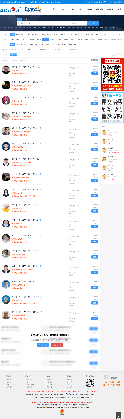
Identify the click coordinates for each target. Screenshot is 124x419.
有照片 (14, 60)
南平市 (100, 39)
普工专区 (29, 382)
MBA (75, 44)
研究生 (64, 44)
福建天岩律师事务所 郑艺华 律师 (78, 405)
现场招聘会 (30, 380)
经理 (34, 27)
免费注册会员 (56, 345)
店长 (85, 27)
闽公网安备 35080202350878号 (56, 407)
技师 (97, 27)
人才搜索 (69, 387)
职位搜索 (49, 384)
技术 (38, 27)
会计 (12, 27)
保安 (57, 27)
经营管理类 (20, 34)
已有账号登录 (43, 345)
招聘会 (89, 9)
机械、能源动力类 (87, 34)
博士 (70, 44)
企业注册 (69, 380)
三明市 (79, 39)
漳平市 (32, 39)
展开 (120, 34)
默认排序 (94, 60)
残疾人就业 (30, 384)
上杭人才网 (24, 2)
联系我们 (119, 2)
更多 (119, 9)
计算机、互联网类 (32, 34)
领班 (110, 27)
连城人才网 (60, 2)
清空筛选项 (118, 55)
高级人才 (23, 60)
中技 (36, 44)
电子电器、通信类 (73, 34)
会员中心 (69, 382)
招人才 (80, 9)
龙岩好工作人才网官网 (13, 2)
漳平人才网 (31, 2)
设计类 (63, 34)
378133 (110, 166)
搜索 (93, 23)
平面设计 (43, 27)
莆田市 (73, 39)
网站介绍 (9, 380)
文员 (8, 27)
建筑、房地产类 (101, 34)
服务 (93, 27)
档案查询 (110, 9)
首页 (54, 9)
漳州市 (93, 39)
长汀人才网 (38, 2)
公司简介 (9, 382)
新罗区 (18, 39)
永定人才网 (53, 2)
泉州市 (86, 39)
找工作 (71, 9)
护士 (106, 27)
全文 (19, 19)
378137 (110, 130)
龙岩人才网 (3, 2)
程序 (20, 27)
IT (27, 27)
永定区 (25, 39)
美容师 (101, 27)
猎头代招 (99, 9)
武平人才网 (45, 2)
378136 (110, 139)
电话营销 (79, 27)
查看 (94, 73)
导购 (24, 27)
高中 (31, 44)
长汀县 (39, 39)
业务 (16, 27)
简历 (25, 19)
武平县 (52, 39)
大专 (47, 44)
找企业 (62, 9)
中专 (42, 44)
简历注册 (49, 380)
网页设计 (62, 27)
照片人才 (69, 384)
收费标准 (114, 2)
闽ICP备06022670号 (40, 407)
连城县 (59, 39)
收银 (89, 27)
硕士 (58, 44)
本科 (52, 44)
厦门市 (66, 39)
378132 (110, 174)
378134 (110, 157)
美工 (30, 27)
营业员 (68, 27)
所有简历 (6, 60)
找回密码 (29, 387)
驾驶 (53, 27)
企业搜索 (49, 382)
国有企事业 (50, 387)
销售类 (56, 34)
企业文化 (9, 384)
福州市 (107, 39)
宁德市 (113, 39)
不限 (12, 34)
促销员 (74, 27)
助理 (49, 27)
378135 (110, 148)
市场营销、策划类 (46, 34)
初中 (26, 44)
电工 (114, 27)
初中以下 (19, 44)
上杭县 (45, 39)
